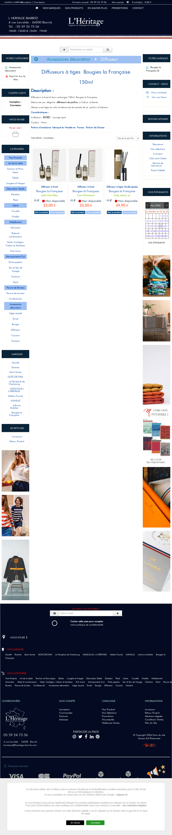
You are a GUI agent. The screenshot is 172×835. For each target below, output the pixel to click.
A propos (156, 153)
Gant (15, 282)
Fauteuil (15, 341)
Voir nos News (156, 97)
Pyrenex (15, 367)
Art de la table (27, 678)
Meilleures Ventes (111, 723)
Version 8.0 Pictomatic (149, 738)
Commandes (65, 712)
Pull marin (15, 251)
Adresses (63, 719)
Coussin (15, 335)
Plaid (15, 200)
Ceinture (15, 276)
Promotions (120, 8)
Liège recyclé (15, 313)
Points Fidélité (156, 170)
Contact (138, 8)
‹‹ (148, 205)
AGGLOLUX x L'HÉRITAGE (15, 390)
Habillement (158, 678)
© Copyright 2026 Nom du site (149, 735)
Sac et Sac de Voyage (15, 269)
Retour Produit (15, 441)
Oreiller (15, 216)
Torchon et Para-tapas (15, 170)
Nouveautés (108, 719)
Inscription (64, 709)
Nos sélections (156, 149)
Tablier (15, 177)
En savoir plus (97, 8)
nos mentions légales (134, 805)
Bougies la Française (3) (153, 69)
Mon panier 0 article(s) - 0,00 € (131, 2)
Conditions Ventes (154, 719)
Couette (15, 211)
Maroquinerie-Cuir (97, 682)
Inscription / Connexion (33, 2)
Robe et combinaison (15, 235)
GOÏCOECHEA (15, 376)
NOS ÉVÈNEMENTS (156, 242)
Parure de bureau (16, 293)
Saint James (15, 372)
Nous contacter (156, 92)
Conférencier (15, 298)
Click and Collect (156, 158)
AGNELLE (15, 400)
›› (166, 205)
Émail (15, 318)
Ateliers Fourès (15, 396)
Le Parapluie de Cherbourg (15, 382)
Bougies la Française (15, 413)
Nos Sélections (109, 712)
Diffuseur (15, 329)
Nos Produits (74, 8)
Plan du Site (151, 723)
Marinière (15, 227)
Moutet (15, 362)
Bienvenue (156, 144)
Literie (127, 678)
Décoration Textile (95, 678)
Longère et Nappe (15, 183)
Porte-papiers (15, 262)
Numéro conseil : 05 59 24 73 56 (89, 2)
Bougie (15, 324)
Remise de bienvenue (156, 164)
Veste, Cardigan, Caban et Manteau (15, 244)
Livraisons (15, 436)
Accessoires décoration (13, 69)
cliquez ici (122, 794)
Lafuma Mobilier (15, 406)
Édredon (15, 194)
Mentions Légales (154, 716)
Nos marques (52, 8)
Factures (63, 716)
